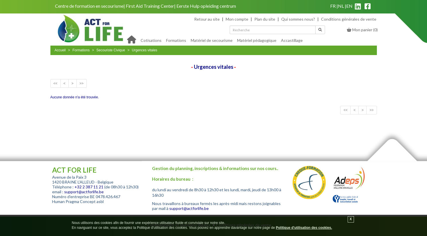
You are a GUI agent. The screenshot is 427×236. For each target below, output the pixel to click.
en (349, 6)
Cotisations (151, 40)
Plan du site (264, 19)
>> (82, 83)
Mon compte (237, 19)
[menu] (221, 40)
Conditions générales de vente (348, 19)
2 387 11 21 (92, 186)
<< (56, 83)
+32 (78, 186)
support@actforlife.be (84, 191)
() (362, 29)
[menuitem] (151, 40)
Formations (176, 40)
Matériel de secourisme (212, 40)
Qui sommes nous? (298, 19)
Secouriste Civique (111, 50)
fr (333, 6)
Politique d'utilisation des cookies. (304, 228)
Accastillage (292, 40)
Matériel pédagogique (256, 40)
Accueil (60, 50)
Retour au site (207, 19)
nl (341, 6)
